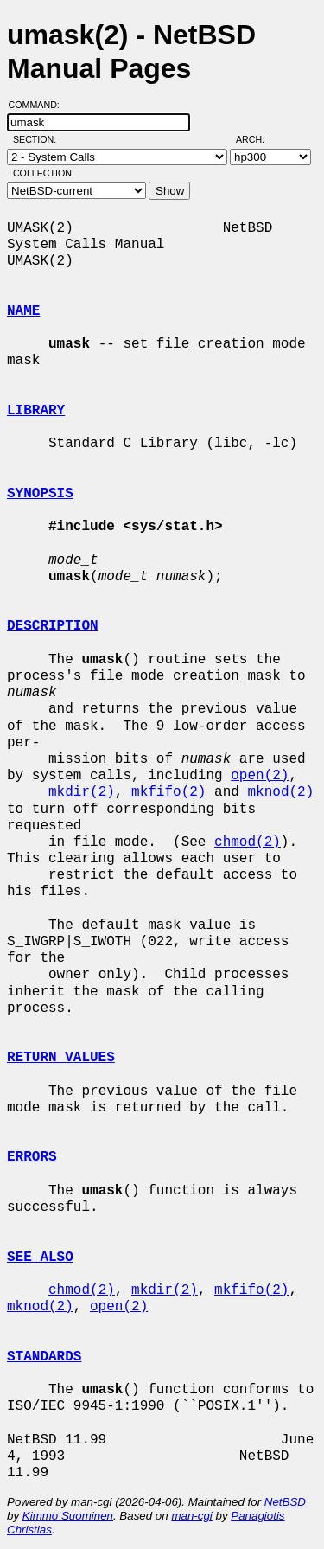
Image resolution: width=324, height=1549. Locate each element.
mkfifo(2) (168, 792)
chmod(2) (247, 842)
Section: (38, 139)
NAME (23, 311)
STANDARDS (44, 1357)
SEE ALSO (40, 1257)
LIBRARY (36, 410)
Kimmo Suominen (67, 1515)
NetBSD (285, 1501)
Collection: (43, 173)
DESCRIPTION (52, 626)
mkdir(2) (81, 792)
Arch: (258, 139)
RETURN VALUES (61, 1057)
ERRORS (32, 1157)
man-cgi (191, 1515)
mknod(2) (280, 792)
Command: (39, 104)
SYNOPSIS (40, 493)
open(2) (260, 775)
